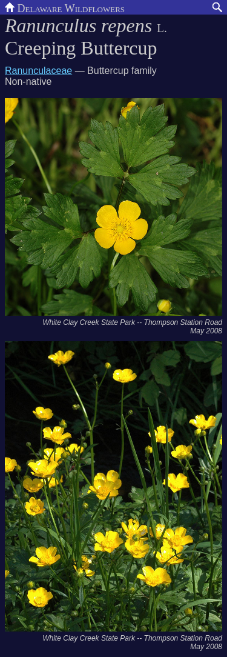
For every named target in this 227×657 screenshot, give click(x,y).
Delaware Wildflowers (65, 7)
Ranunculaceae (38, 70)
